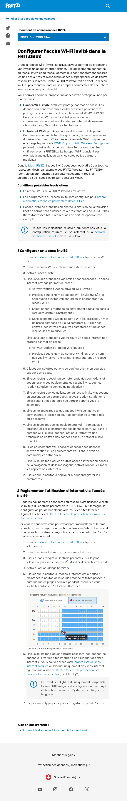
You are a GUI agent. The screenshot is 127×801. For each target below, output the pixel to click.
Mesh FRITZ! (36, 165)
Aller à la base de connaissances (33, 18)
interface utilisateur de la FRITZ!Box (58, 257)
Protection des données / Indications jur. (63, 765)
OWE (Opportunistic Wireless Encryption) (81, 143)
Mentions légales (63, 755)
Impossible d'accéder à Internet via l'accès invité (55, 730)
